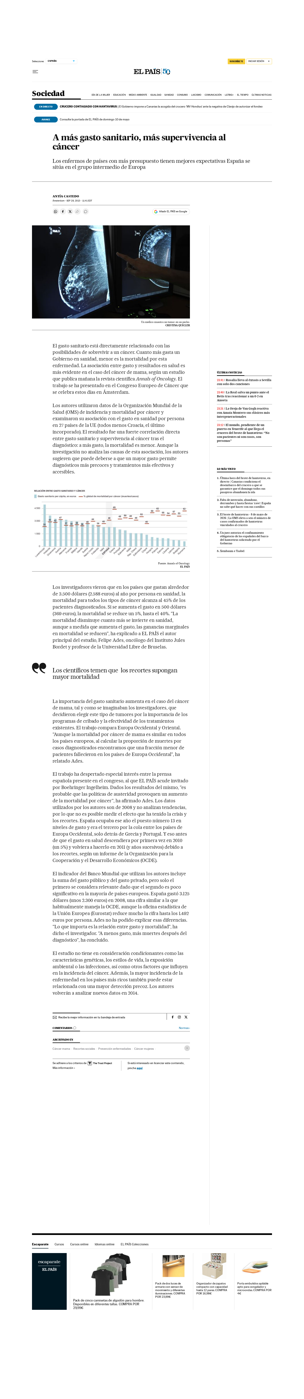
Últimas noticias (261, 95)
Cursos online (79, 1244)
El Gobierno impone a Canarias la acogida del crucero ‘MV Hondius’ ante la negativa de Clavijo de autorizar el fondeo (161, 106)
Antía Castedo (66, 196)
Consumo (182, 95)
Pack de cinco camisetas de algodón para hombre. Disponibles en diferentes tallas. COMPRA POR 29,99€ (108, 1304)
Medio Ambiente (138, 95)
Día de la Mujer (101, 95)
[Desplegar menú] (35, 71)
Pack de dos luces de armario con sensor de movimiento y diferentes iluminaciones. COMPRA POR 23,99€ (170, 1290)
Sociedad (48, 94)
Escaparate (40, 1244)
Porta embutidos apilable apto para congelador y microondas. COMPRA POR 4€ (254, 1288)
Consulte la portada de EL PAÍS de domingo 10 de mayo (94, 119)
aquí (140, 1068)
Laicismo (196, 95)
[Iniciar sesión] (259, 61)
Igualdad (155, 95)
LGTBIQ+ (229, 95)
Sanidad (169, 95)
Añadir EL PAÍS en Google (173, 211)
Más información (64, 1067)
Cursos (59, 1244)
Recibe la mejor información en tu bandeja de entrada (91, 1017)
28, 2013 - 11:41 (79, 200)
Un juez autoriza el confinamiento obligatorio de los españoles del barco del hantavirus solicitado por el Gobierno (244, 538)
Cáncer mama (61, 1048)
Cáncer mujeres (144, 1048)
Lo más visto (226, 468)
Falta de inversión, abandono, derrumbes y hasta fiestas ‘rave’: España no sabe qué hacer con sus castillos (245, 503)
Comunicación (213, 95)
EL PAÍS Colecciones (135, 1244)
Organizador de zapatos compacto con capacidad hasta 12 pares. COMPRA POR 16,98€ (212, 1288)
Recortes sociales (84, 1048)
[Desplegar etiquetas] (187, 1048)
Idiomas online (104, 1244)
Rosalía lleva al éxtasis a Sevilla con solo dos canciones (244, 382)
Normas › (184, 1028)
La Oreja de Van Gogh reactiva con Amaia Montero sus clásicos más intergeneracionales (243, 412)
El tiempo (243, 95)
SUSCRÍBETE (236, 61)
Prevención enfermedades (114, 1048)
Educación (119, 95)
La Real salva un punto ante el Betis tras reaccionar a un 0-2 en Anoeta (243, 396)
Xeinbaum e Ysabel (232, 551)
